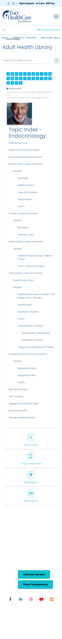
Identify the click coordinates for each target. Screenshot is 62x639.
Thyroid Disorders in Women (30, 326)
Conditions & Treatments (24, 37)
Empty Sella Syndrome (28, 192)
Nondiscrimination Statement (31, 623)
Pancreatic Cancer (26, 234)
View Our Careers (34, 574)
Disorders (17, 171)
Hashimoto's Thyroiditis (28, 312)
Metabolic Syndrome (18, 410)
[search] (28, 60)
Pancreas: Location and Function (23, 213)
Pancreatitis (23, 227)
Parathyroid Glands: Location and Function (28, 354)
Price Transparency (35, 584)
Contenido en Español (50, 29)
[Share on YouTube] (41, 599)
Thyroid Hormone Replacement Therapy (36, 347)
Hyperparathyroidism (27, 368)
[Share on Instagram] (31, 599)
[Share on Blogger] (51, 599)
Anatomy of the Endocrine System (24, 150)
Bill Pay (50, 3)
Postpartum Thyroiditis (32, 340)
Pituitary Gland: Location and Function (26, 164)
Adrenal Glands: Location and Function (26, 241)
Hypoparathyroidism (27, 375)
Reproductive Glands (18, 389)
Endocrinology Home (18, 143)
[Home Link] (17, 16)
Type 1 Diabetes (16, 396)
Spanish (44, 618)
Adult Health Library (50, 37)
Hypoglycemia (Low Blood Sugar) (24, 403)
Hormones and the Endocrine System (25, 157)
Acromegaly (23, 178)
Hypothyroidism (25, 304)
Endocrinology (13, 39)
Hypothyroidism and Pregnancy (36, 333)
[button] (11, 579)
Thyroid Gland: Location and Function (25, 273)
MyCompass (26, 3)
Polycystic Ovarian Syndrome (22, 417)
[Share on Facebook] (10, 599)
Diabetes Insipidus (26, 185)
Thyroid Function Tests (23, 280)
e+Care (40, 3)
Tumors (21, 206)
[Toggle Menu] (4, 30)
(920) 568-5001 (41, 560)
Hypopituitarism (25, 199)
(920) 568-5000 (16, 560)
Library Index (15, 88)
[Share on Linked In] (20, 599)
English (32, 618)
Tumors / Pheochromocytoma (31, 266)
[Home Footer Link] (31, 542)
